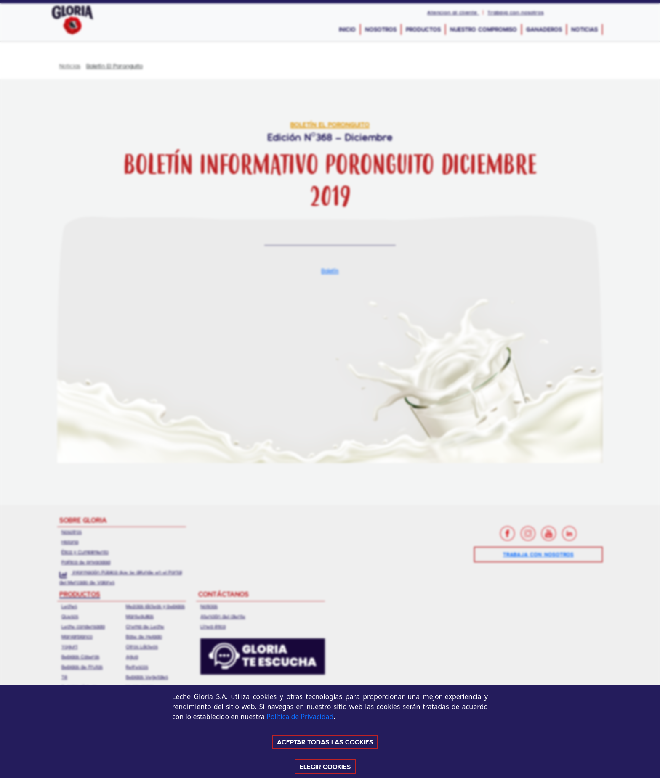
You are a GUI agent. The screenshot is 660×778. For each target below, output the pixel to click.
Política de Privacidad (299, 716)
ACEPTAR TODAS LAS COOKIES (325, 741)
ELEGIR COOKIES (325, 766)
